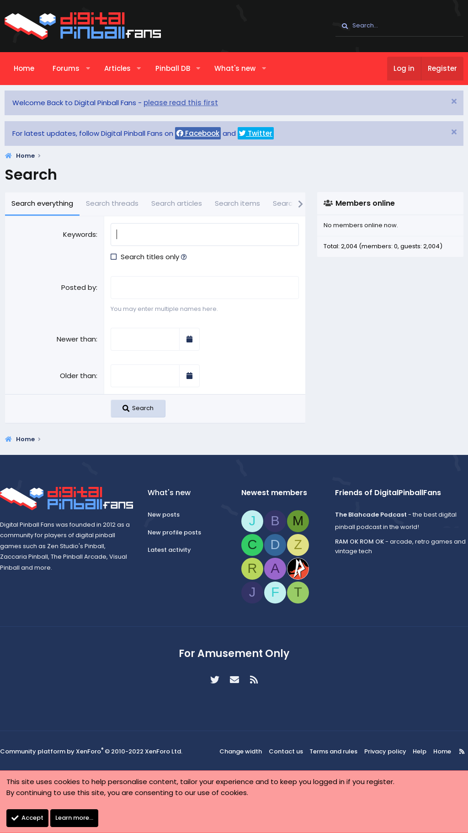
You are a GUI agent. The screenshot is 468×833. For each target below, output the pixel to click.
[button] (88, 68)
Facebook (197, 133)
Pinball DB (172, 68)
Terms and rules (335, 751)
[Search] (399, 26)
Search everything (42, 203)
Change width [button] (247, 751)
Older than (78, 375)
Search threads (112, 203)
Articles (117, 68)
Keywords (79, 234)
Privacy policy (383, 751)
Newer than (76, 338)
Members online (365, 203)
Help (414, 751)
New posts (167, 514)
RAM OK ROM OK (356, 541)
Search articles (176, 203)
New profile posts (177, 532)
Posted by (78, 287)
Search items (237, 203)
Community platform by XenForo (91, 751)
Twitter (255, 133)
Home (24, 68)
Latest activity (172, 549)
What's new (234, 68)
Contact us (289, 751)
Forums (66, 68)
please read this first (181, 102)
